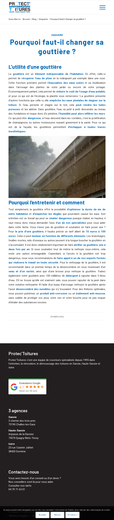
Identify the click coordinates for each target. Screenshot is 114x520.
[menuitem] (100, 7)
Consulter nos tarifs (20, 485)
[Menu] (100, 7)
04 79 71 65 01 (17, 489)
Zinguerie (57, 35)
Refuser (57, 515)
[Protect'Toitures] (47, 7)
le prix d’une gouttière (29, 231)
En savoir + (72, 515)
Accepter (42, 515)
